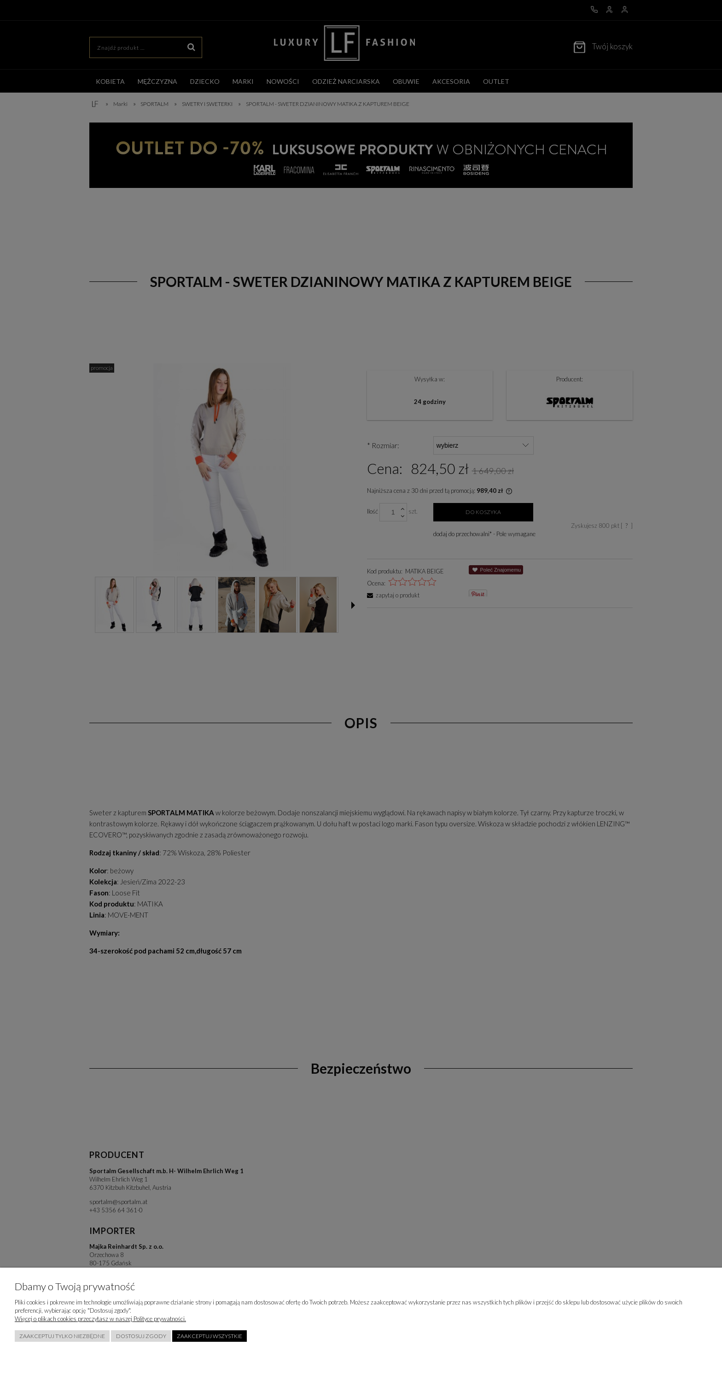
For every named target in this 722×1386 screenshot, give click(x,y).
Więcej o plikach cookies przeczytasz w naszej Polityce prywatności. (100, 1318)
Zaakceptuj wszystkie (209, 1336)
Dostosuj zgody (141, 1336)
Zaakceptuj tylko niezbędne (62, 1336)
